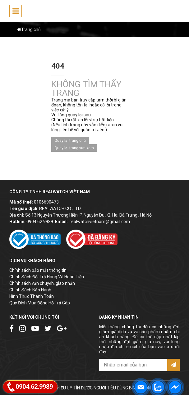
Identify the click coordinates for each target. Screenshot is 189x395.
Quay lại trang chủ (70, 140)
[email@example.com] (133, 365)
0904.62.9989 (39, 221)
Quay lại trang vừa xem (74, 148)
